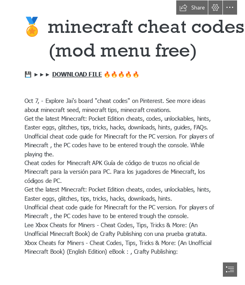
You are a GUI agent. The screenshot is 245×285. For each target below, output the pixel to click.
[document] (122, 142)
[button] (192, 7)
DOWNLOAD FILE (77, 73)
